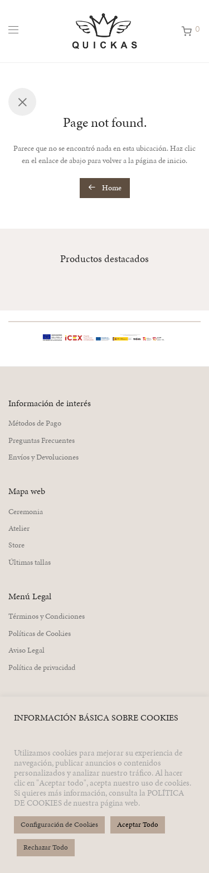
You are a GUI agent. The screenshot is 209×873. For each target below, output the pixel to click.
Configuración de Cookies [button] (59, 825)
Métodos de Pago (34, 423)
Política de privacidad (41, 667)
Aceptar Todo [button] (137, 825)
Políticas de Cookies (39, 633)
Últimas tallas (29, 562)
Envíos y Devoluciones (43, 457)
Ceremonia (25, 511)
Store (16, 545)
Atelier (19, 528)
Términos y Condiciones (46, 616)
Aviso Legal (26, 650)
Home (104, 188)
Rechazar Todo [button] (45, 847)
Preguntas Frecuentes (41, 440)
